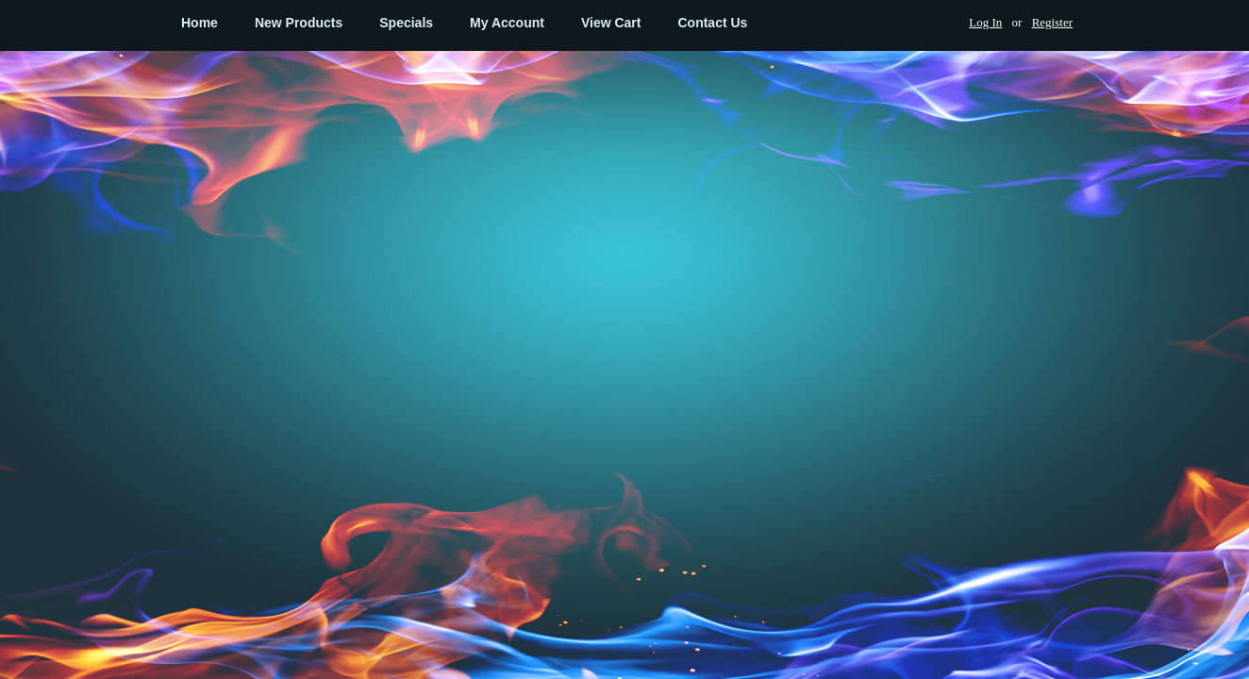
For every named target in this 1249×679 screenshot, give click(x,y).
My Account (507, 22)
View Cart (611, 22)
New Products (298, 22)
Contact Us (712, 22)
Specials (406, 22)
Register (1052, 22)
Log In (985, 22)
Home (199, 22)
